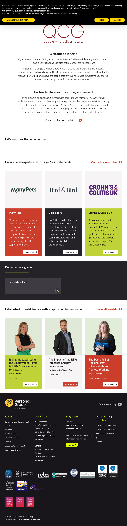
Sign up (70, 445)
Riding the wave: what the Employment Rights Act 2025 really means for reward (23, 364)
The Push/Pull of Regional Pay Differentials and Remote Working (99, 364)
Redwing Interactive (31, 519)
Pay (70, 370)
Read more (31, 252)
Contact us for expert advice (60, 120)
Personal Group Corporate (106, 425)
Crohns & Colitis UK (100, 212)
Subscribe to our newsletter (16, 445)
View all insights (107, 309)
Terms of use (10, 433)
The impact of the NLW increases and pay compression (63, 362)
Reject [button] (101, 20)
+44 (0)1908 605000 (46, 435)
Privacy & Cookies (12, 437)
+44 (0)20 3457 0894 (46, 456)
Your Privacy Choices (13, 449)
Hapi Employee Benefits (105, 433)
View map (39, 439)
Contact (8, 441)
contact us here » (75, 428)
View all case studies (104, 162)
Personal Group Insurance (106, 429)
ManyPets (15, 212)
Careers (99, 441)
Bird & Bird (55, 212)
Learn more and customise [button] (18, 20)
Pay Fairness (94, 373)
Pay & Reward (15, 373)
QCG (97, 437)
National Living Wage (58, 370)
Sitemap (8, 429)
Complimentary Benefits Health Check (17, 423)
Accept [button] (117, 20)
